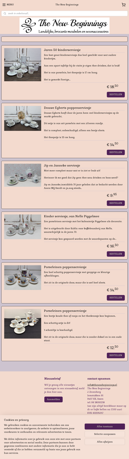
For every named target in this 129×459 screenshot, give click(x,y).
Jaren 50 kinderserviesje (62, 50)
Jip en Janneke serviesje (62, 165)
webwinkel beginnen (75, 453)
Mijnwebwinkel (103, 453)
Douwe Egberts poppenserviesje (67, 107)
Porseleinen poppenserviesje (65, 267)
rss (63, 453)
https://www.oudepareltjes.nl (17, 439)
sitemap (56, 453)
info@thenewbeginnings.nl (102, 384)
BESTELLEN (116, 94)
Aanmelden (53, 399)
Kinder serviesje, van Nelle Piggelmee (71, 216)
